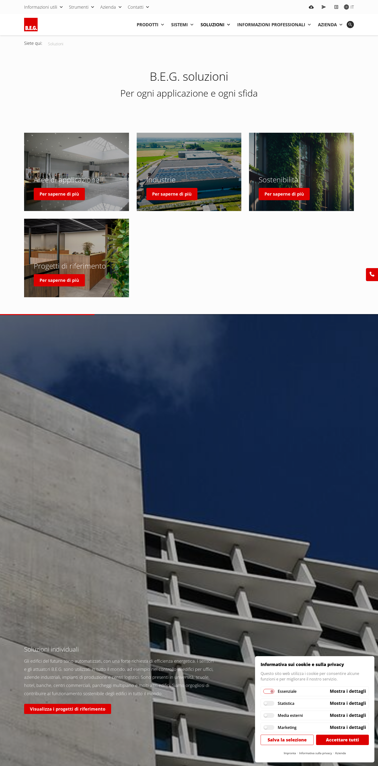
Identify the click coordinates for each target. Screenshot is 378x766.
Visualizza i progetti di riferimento (67, 709)
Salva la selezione (287, 740)
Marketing (287, 727)
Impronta (290, 753)
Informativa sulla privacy (315, 753)
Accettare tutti (342, 740)
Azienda (340, 753)
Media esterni (290, 715)
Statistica (286, 703)
